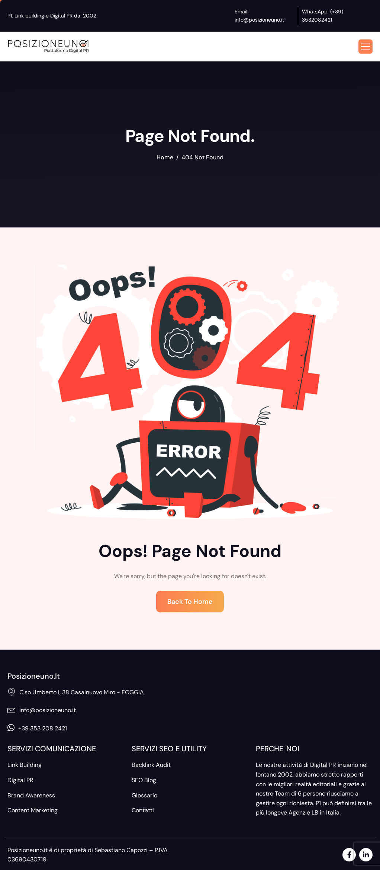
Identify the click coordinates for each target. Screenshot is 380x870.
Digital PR (20, 780)
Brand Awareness (31, 795)
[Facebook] (349, 854)
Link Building (24, 765)
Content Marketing (32, 810)
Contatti (143, 810)
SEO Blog (144, 780)
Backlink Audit (151, 765)
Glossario (144, 795)
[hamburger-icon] (365, 46)
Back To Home (190, 601)
